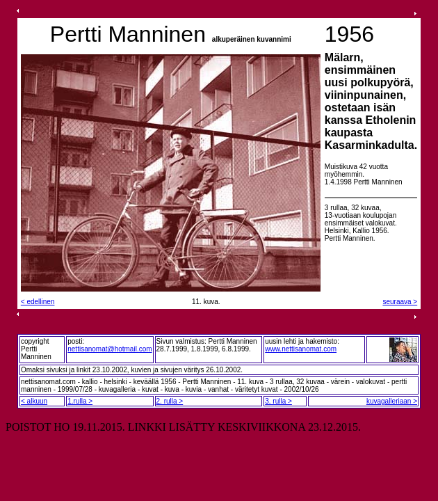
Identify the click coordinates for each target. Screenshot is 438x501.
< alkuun (34, 401)
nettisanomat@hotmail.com (109, 349)
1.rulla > (79, 401)
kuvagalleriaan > (391, 401)
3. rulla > (278, 401)
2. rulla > (170, 401)
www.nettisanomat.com (300, 349)
